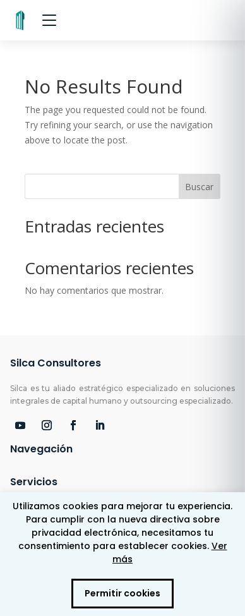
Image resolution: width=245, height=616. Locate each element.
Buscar (199, 187)
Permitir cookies (122, 593)
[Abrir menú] (49, 20)
